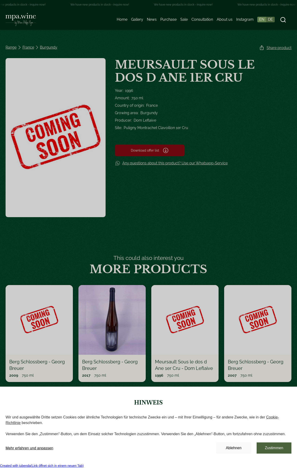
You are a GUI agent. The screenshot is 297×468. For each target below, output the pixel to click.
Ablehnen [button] (234, 448)
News (152, 19)
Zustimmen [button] (274, 448)
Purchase (168, 19)
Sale (184, 19)
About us (224, 19)
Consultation (202, 19)
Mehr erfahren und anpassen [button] (29, 448)
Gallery (137, 19)
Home (122, 19)
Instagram (245, 19)
